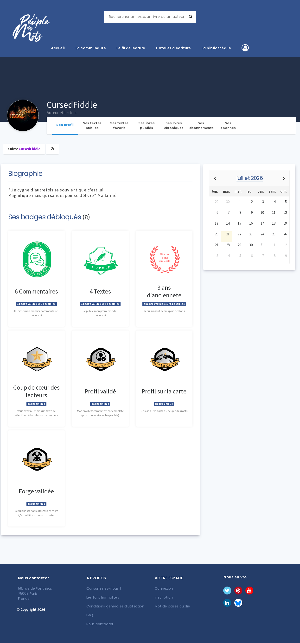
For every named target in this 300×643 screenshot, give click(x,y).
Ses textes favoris (119, 125)
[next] (283, 178)
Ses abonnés (228, 125)
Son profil (65, 125)
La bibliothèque (216, 48)
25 (273, 234)
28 (228, 245)
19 (285, 223)
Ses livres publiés (146, 125)
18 (273, 223)
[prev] (215, 178)
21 (228, 234)
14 (228, 223)
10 (262, 212)
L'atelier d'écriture (173, 48)
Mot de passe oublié (172, 606)
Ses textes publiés (92, 125)
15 (239, 223)
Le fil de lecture (130, 48)
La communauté (91, 48)
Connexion (164, 588)
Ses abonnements (201, 125)
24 (262, 234)
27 (216, 245)
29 (216, 201)
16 (251, 223)
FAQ (89, 615)
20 (216, 234)
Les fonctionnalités (102, 597)
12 (285, 212)
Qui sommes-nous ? (103, 588)
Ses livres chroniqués (174, 125)
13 (216, 223)
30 (228, 201)
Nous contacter (99, 624)
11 (273, 212)
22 (239, 234)
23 (251, 234)
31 (262, 245)
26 (285, 234)
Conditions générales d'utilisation (114, 606)
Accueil (58, 48)
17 (262, 223)
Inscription (163, 597)
